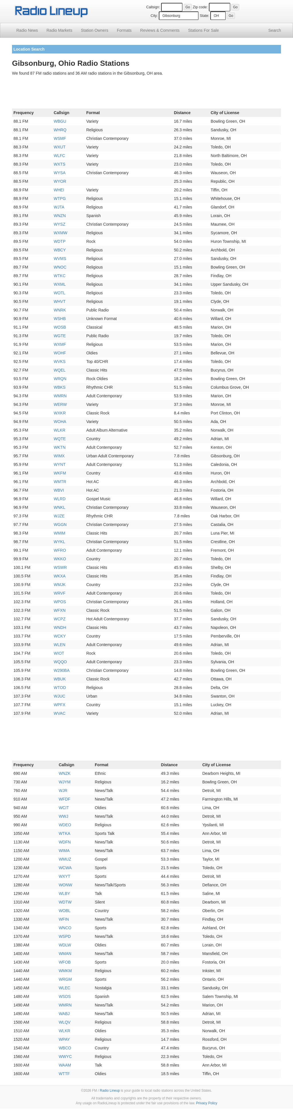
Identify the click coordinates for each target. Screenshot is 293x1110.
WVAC (60, 713)
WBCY (60, 250)
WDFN (65, 842)
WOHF (60, 353)
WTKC (60, 275)
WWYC (65, 1056)
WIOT (59, 653)
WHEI (59, 190)
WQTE (60, 438)
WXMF (60, 344)
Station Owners (94, 30)
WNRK (60, 310)
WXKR (60, 413)
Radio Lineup (110, 1091)
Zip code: (200, 7)
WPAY (64, 1039)
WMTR (60, 481)
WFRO (60, 550)
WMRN (60, 396)
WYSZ (59, 224)
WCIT (64, 807)
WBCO (65, 1048)
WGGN (60, 524)
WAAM (65, 1065)
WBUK (60, 679)
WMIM (59, 533)
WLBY (64, 893)
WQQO (60, 662)
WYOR (60, 181)
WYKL (59, 541)
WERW (60, 404)
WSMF (60, 138)
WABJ (64, 1013)
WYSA (60, 172)
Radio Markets (59, 30)
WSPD (65, 936)
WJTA (59, 207)
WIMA (64, 850)
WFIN (64, 919)
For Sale (203, 30)
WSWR (60, 567)
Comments (160, 30)
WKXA (60, 576)
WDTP (60, 241)
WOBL (64, 910)
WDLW (65, 945)
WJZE (59, 516)
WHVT (60, 301)
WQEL (60, 370)
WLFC (59, 155)
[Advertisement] (146, 93)
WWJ (63, 816)
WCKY (60, 636)
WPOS (60, 601)
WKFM (60, 473)
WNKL (59, 507)
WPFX (59, 704)
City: (154, 16)
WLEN (59, 644)
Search (274, 30)
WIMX (59, 456)
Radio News (27, 30)
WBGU (60, 121)
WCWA (65, 867)
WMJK (60, 584)
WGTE (60, 335)
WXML (60, 284)
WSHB (60, 318)
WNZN (60, 215)
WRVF (60, 593)
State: (204, 16)
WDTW (65, 902)
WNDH (60, 627)
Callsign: (153, 7)
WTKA (64, 833)
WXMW (60, 233)
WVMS (60, 258)
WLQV (64, 1022)
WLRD (60, 499)
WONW (65, 885)
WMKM (65, 970)
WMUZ (65, 859)
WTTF (64, 1073)
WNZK (64, 773)
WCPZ (60, 619)
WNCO (65, 928)
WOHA (60, 421)
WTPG (60, 198)
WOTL (59, 293)
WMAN (65, 953)
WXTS (59, 164)
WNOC (60, 267)
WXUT (60, 147)
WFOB (65, 962)
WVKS (60, 361)
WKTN (60, 447)
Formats (124, 30)
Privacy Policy (206, 1103)
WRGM (65, 979)
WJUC (59, 696)
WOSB (60, 327)
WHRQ (60, 130)
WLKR (59, 430)
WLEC (64, 988)
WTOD (60, 687)
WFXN (60, 610)
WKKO (60, 559)
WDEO (65, 825)
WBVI (59, 490)
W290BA (62, 670)
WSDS (65, 996)
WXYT (64, 876)
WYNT (60, 464)
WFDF (64, 799)
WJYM (64, 782)
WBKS (60, 387)
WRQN (60, 378)
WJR (63, 790)
